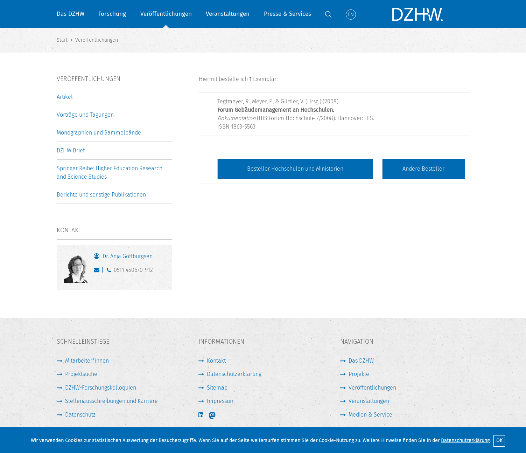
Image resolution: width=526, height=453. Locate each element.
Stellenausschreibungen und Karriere (111, 401)
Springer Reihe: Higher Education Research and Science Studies (109, 172)
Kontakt (216, 360)
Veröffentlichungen (166, 14)
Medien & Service (370, 414)
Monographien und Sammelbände (99, 132)
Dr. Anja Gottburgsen (128, 256)
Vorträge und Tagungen (85, 114)
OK (499, 441)
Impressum (221, 401)
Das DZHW (70, 14)
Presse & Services (287, 14)
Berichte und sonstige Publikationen (101, 194)
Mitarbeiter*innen (87, 360)
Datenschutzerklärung (465, 441)
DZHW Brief (71, 150)
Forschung (112, 14)
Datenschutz (80, 414)
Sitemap (217, 387)
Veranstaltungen (228, 14)
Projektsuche (81, 374)
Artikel (65, 97)
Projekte (359, 374)
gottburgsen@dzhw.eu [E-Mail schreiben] (98, 271)
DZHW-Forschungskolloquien (100, 387)
